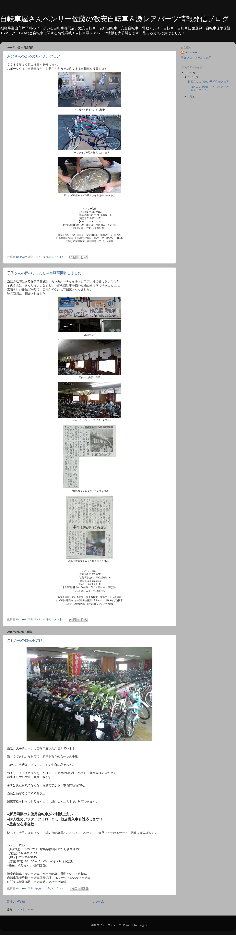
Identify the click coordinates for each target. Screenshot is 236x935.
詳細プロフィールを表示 (196, 57)
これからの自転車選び (24, 640)
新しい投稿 (16, 901)
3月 (190, 96)
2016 (188, 72)
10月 (191, 77)
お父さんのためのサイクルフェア (33, 56)
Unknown (191, 52)
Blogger (142, 925)
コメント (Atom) (24, 909)
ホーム (98, 901)
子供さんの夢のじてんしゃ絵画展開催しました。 (46, 273)
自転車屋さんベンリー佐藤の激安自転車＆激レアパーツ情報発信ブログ (114, 19)
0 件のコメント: (53, 256)
